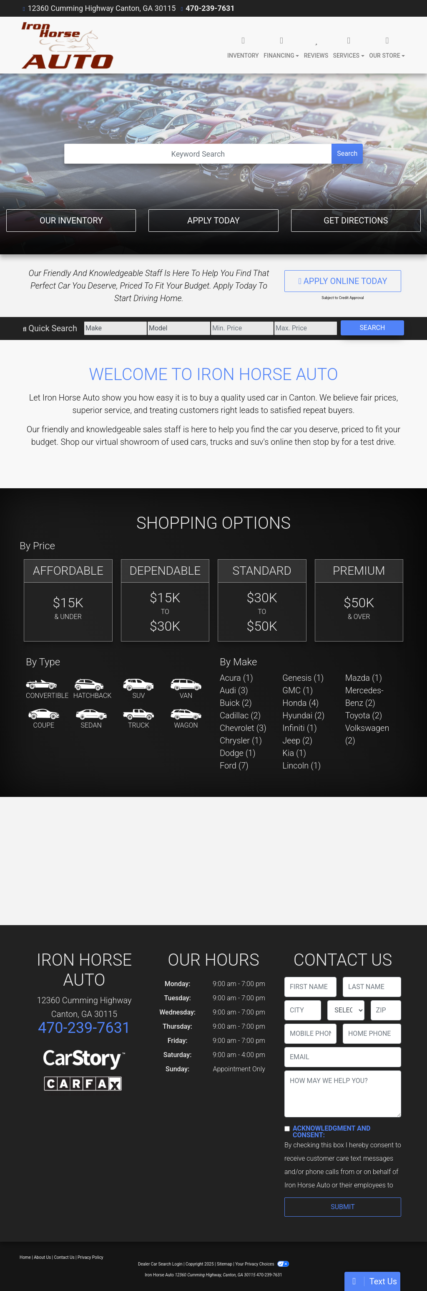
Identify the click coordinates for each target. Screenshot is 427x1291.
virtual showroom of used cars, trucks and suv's (182, 442)
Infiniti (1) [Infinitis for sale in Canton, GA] (299, 728)
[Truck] (138, 719)
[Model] (179, 328)
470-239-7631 (210, 8)
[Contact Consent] (287, 1128)
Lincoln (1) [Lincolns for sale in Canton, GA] (301, 766)
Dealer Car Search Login (160, 1264)
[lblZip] (386, 1010)
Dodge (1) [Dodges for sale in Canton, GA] (238, 753)
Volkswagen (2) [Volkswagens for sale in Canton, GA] (367, 734)
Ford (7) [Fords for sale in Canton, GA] (234, 766)
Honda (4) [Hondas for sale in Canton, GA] (300, 703)
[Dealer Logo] (66, 45)
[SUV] (138, 689)
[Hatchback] (92, 689)
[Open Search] (198, 154)
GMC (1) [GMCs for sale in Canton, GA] (297, 690)
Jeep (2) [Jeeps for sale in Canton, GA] (297, 741)
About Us (42, 1257)
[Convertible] (47, 689)
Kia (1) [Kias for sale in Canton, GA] (294, 753)
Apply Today (213, 221)
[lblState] (345, 1010)
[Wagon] (186, 719)
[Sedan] (91, 719)
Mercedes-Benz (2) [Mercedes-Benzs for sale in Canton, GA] (364, 696)
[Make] (115, 328)
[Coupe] (43, 719)
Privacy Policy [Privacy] (90, 1257)
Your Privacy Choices (262, 1264)
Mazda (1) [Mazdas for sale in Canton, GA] (363, 678)
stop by (326, 442)
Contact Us (64, 1257)
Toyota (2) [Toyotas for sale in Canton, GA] (363, 715)
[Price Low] (242, 328)
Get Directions (356, 221)
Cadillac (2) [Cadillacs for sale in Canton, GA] (240, 715)
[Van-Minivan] (186, 689)
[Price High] (305, 328)
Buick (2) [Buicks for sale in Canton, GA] (236, 703)
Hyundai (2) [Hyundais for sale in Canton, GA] (303, 715)
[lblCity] (302, 1010)
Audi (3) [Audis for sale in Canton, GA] (234, 690)
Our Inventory (71, 221)
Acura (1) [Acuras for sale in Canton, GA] (236, 678)
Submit (342, 1207)
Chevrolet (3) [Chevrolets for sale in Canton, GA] (243, 728)
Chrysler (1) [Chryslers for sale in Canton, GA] (241, 741)
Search (347, 153)
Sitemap (224, 1264)
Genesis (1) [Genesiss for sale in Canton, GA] (303, 678)
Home (25, 1257)
